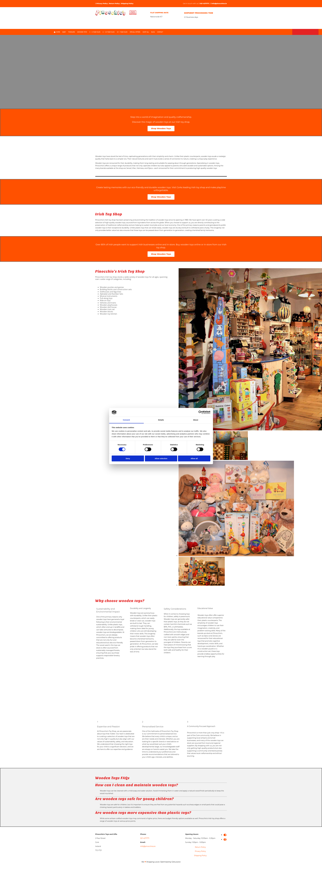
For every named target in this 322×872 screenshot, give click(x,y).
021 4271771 (204, 3)
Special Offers (135, 32)
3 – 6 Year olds (94, 32)
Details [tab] (161, 420)
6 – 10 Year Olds (109, 32)
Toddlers (71, 32)
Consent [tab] (126, 420)
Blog (153, 32)
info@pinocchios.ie (219, 3)
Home (57, 32)
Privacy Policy (102, 3)
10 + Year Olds (122, 32)
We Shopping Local (150, 862)
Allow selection (161, 458)
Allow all (194, 458)
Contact (160, 32)
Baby (64, 32)
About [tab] (195, 420)
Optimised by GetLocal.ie (170, 862)
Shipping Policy (127, 3)
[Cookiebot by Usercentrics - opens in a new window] (200, 412)
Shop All (146, 32)
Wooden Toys (82, 32)
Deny (128, 458)
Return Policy (114, 3)
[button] (161, 128)
